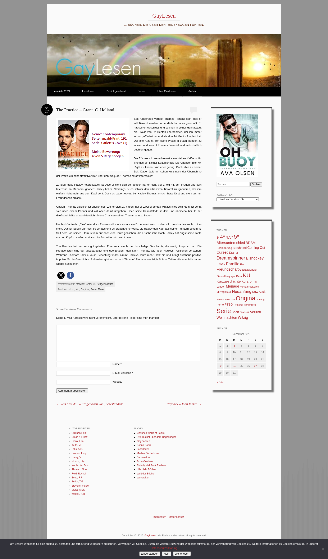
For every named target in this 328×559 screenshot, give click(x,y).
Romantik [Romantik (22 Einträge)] (238, 304)
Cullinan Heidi (79, 433)
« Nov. (220, 382)
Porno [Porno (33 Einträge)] (220, 304)
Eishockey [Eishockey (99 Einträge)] (255, 258)
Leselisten (88, 91)
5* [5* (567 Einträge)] (236, 236)
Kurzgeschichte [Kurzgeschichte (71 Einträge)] (229, 281)
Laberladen (143, 449)
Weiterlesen (182, 553)
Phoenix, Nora (79, 469)
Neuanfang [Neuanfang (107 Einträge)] (241, 291)
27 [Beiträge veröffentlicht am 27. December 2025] (255, 366)
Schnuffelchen (145, 461)
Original (85, 289)
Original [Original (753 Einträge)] (246, 298)
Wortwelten (143, 477)
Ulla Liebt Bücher (146, 469)
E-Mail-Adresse (123, 372)
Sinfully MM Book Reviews (151, 465)
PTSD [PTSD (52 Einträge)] (228, 304)
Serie (93, 289)
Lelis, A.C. (77, 449)
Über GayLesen (166, 91)
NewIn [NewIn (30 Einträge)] (220, 299)
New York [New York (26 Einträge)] (230, 299)
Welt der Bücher (146, 473)
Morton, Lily (78, 461)
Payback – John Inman (184, 404)
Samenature (143, 457)
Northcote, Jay (80, 465)
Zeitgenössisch (105, 284)
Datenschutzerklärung (164, 548)
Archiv (192, 91)
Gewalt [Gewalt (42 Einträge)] (221, 276)
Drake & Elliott (79, 437)
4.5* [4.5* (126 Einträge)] (229, 237)
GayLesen (164, 15)
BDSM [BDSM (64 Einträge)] (251, 243)
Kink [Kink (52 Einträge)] (239, 276)
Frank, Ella (77, 441)
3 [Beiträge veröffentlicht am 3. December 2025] (234, 345)
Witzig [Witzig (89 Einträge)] (243, 317)
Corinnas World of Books (151, 433)
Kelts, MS (77, 445)
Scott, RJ (77, 477)
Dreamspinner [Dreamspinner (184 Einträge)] (231, 258)
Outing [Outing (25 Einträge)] (260, 299)
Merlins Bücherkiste (148, 453)
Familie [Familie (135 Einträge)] (233, 264)
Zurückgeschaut (116, 91)
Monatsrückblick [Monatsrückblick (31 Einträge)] (249, 286)
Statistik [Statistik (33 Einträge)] (244, 312)
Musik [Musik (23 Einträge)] (228, 292)
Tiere (101, 289)
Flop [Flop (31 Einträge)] (242, 264)
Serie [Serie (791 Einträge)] (224, 310)
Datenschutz (176, 516)
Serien (142, 91)
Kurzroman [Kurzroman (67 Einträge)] (249, 281)
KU (77, 289)
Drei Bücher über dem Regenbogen (156, 437)
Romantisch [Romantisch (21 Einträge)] (250, 304)
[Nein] (323, 549)
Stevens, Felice (80, 485)
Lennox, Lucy (79, 453)
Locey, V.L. (78, 457)
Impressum (159, 516)
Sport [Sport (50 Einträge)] (235, 312)
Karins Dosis (144, 445)
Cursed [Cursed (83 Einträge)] (222, 252)
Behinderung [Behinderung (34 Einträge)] (224, 247)
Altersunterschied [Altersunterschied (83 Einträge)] (231, 243)
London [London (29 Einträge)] (221, 286)
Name (117, 364)
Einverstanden (149, 553)
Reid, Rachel (79, 473)
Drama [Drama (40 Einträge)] (233, 252)
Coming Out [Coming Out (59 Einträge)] (256, 247)
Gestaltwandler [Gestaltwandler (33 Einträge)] (248, 269)
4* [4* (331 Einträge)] (222, 237)
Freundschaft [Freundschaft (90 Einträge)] (228, 269)
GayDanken (143, 441)
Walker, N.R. (79, 493)
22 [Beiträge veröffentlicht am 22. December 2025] (220, 366)
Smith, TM (77, 481)
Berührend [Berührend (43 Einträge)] (240, 247)
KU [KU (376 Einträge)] (246, 275)
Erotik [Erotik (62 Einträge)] (221, 264)
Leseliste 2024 (61, 91)
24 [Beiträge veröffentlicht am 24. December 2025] (234, 366)
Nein (166, 553)
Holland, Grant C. (85, 284)
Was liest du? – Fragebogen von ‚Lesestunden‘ (89, 404)
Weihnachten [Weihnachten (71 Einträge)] (227, 318)
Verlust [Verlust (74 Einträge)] (255, 312)
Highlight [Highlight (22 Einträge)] (231, 276)
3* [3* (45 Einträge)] (218, 237)
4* (73, 289)
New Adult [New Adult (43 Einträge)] (258, 291)
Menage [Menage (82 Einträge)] (232, 286)
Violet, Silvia (78, 489)
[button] (61, 275)
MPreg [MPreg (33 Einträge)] (220, 291)
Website (117, 381)
